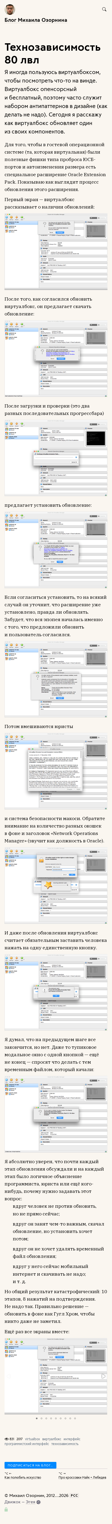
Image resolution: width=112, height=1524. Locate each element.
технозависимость (64, 1443)
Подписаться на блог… (30, 1465)
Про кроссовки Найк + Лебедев (82, 1477)
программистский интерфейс (27, 1443)
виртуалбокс (51, 1439)
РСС (74, 1495)
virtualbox (32, 1439)
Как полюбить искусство (23, 1477)
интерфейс (72, 1439)
